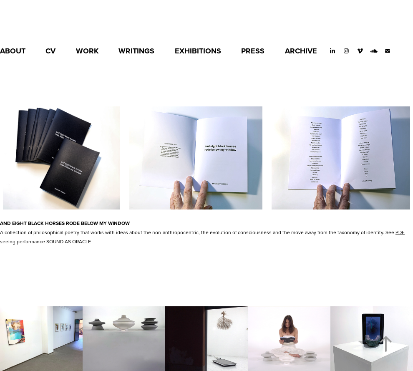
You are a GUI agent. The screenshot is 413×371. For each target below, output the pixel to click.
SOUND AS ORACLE (68, 241)
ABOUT (12, 50)
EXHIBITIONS (198, 50)
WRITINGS (136, 50)
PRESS (252, 50)
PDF (400, 232)
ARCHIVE (301, 50)
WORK (87, 50)
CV (50, 50)
